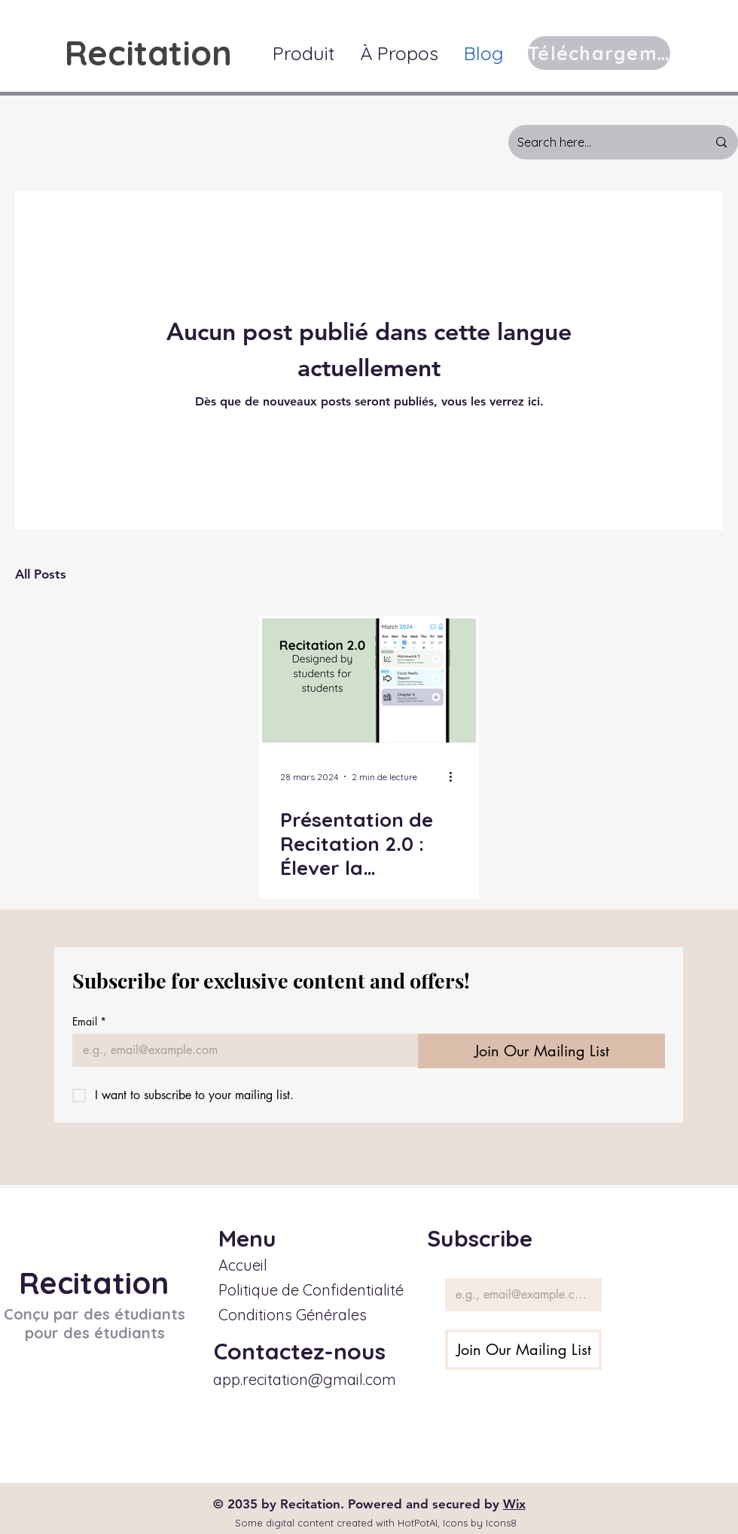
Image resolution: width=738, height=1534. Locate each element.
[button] (303, 53)
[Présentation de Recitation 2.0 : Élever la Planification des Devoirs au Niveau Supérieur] (369, 680)
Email (89, 1021)
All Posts (40, 574)
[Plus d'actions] (456, 776)
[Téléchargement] (599, 53)
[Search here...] (601, 142)
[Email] (240, 1050)
